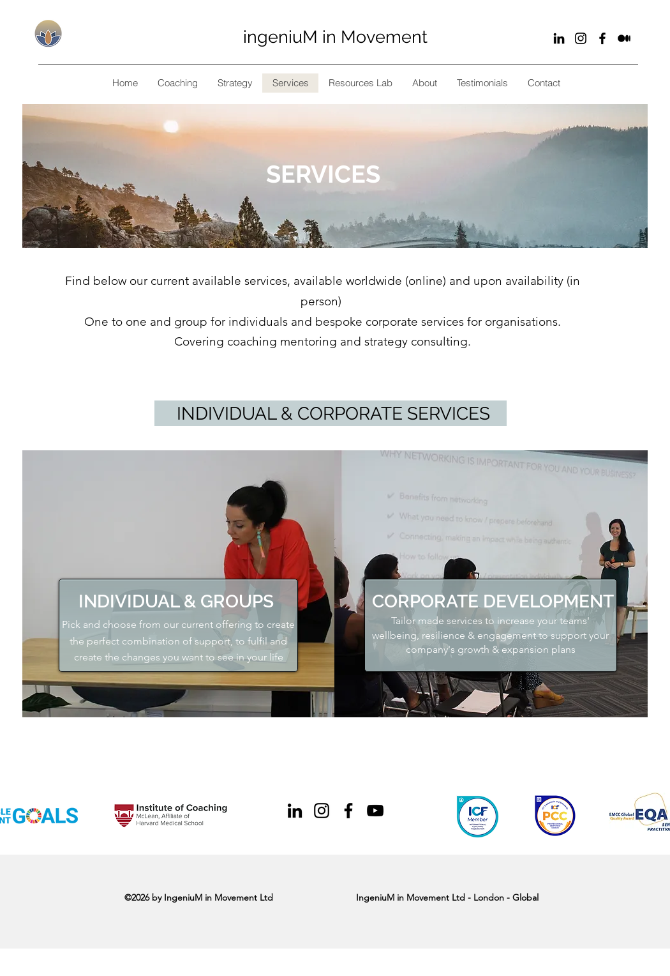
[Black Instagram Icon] (580, 38)
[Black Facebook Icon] (602, 38)
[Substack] (624, 38)
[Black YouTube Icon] (375, 810)
